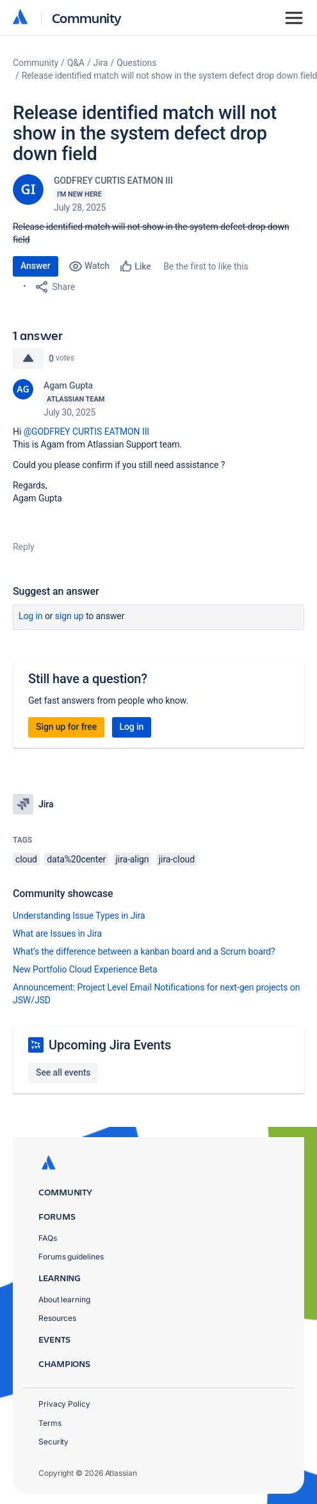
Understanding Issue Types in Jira (79, 915)
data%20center (76, 859)
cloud (26, 859)
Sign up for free (66, 727)
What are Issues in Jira (57, 933)
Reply (24, 547)
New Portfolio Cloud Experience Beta (85, 969)
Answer (35, 266)
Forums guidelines (71, 1256)
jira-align (132, 859)
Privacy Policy (64, 1404)
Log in (31, 616)
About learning (64, 1299)
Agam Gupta (68, 385)
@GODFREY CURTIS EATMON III (86, 431)
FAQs (47, 1238)
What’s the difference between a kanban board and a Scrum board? (144, 951)
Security (53, 1441)
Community (87, 17)
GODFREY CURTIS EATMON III (113, 180)
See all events (63, 1072)
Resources (57, 1318)
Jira (100, 63)
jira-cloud (177, 859)
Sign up (69, 616)
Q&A (76, 63)
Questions (136, 63)
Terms (49, 1423)
